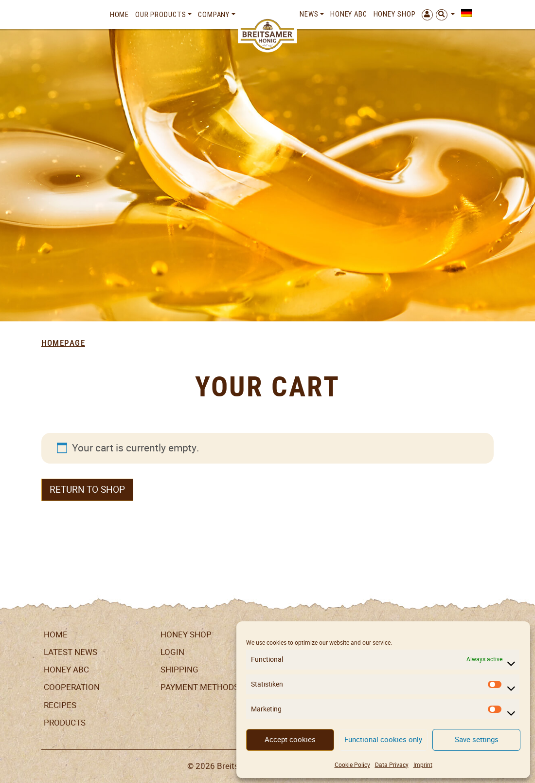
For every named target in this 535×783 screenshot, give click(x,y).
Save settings (477, 739)
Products (65, 722)
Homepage (63, 343)
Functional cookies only (383, 739)
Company (214, 14)
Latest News (70, 652)
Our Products (160, 14)
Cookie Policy (352, 765)
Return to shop (87, 489)
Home (119, 14)
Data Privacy (392, 765)
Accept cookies (290, 739)
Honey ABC (348, 14)
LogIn (172, 652)
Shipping (179, 669)
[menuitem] (464, 13)
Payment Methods (199, 687)
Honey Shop (395, 14)
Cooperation (72, 687)
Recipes (60, 705)
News (309, 14)
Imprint (422, 765)
